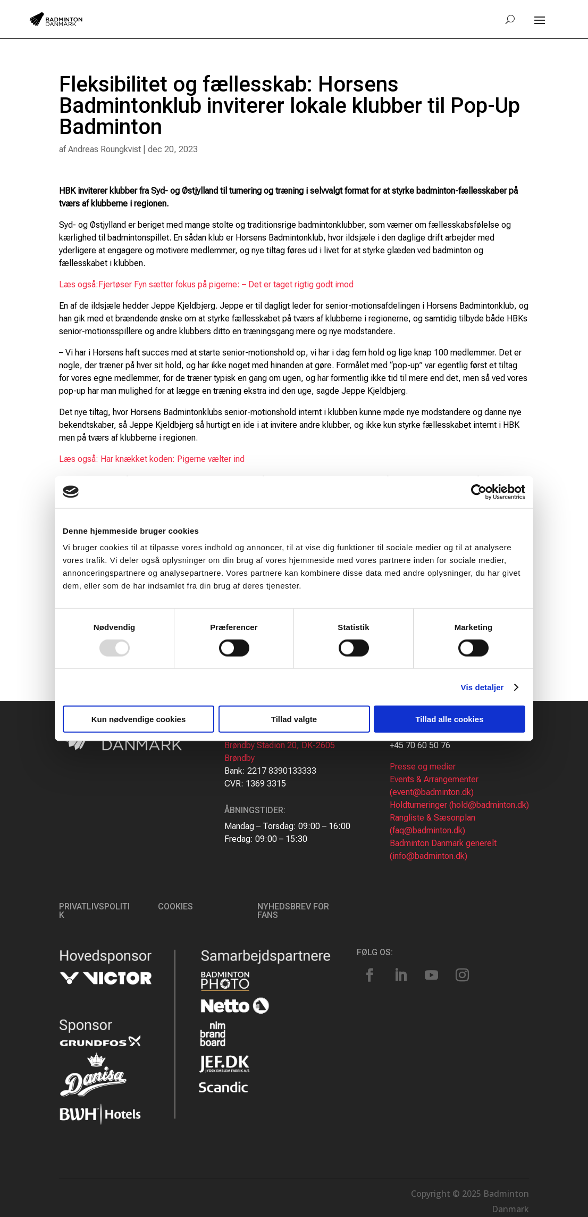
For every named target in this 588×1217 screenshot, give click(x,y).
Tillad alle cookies (449, 719)
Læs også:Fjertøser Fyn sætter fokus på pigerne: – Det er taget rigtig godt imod (206, 284)
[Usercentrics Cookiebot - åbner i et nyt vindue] (478, 492)
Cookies (175, 906)
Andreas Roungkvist (104, 149)
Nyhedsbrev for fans (293, 910)
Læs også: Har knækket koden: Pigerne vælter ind (152, 459)
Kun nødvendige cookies (138, 719)
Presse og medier (423, 766)
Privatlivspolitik (94, 910)
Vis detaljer (482, 686)
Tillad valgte (294, 719)
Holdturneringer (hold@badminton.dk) (459, 805)
